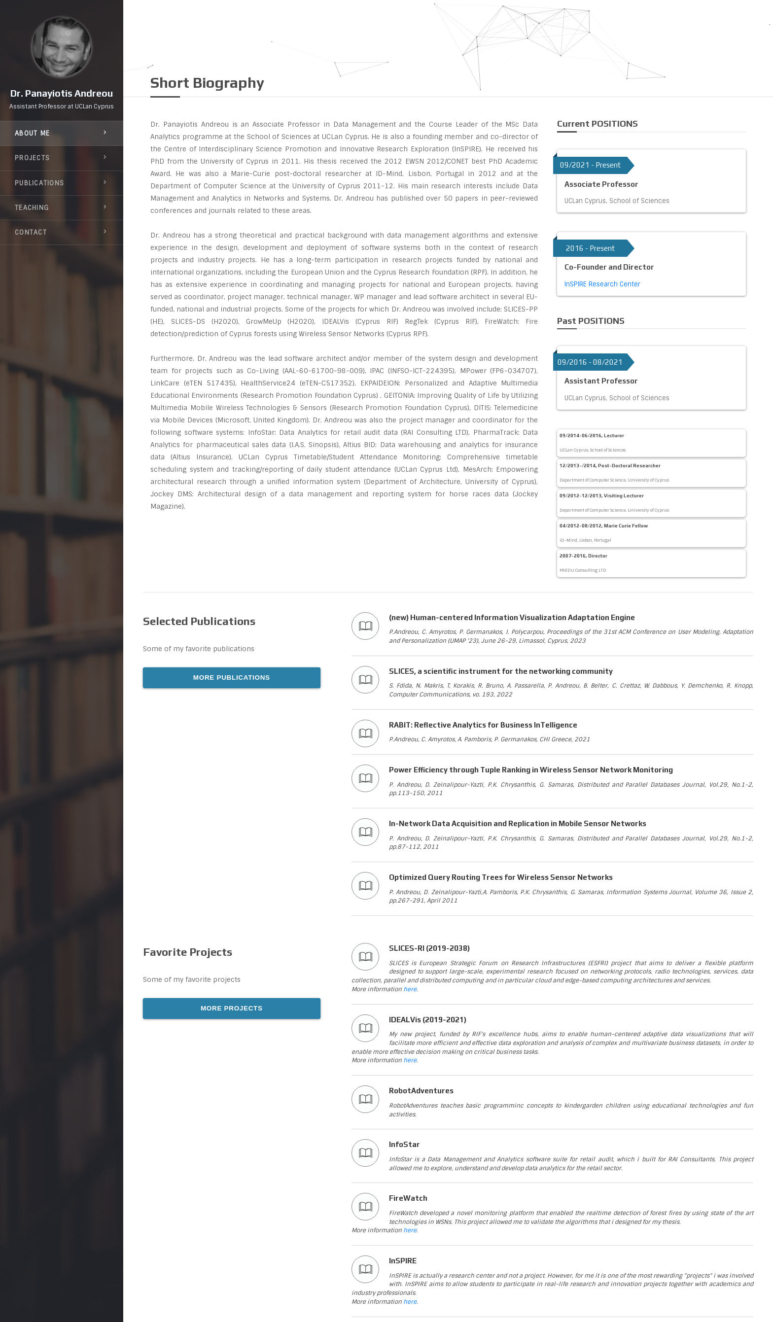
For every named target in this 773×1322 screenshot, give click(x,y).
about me (61, 136)
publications (61, 185)
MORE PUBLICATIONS (231, 677)
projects (61, 160)
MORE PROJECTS (232, 1008)
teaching (61, 210)
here (410, 989)
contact (61, 235)
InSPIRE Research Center (602, 284)
